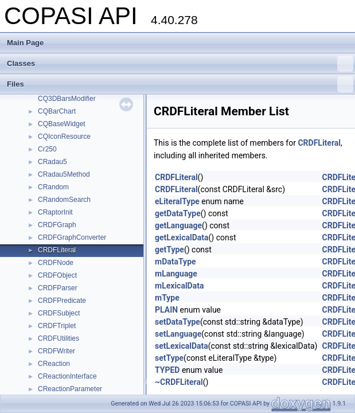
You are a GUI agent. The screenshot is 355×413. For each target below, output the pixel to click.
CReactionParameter (70, 389)
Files (180, 84)
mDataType (175, 261)
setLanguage (178, 333)
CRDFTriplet (57, 326)
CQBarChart (57, 111)
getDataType (178, 213)
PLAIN (166, 309)
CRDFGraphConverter (72, 237)
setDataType (177, 321)
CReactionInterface (67, 376)
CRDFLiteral (57, 250)
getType (169, 249)
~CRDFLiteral (179, 382)
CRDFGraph (57, 225)
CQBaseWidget (61, 124)
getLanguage (178, 225)
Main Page (25, 42)
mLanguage (176, 273)
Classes (180, 64)
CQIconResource (64, 137)
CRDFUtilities (58, 338)
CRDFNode (55, 263)
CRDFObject (57, 275)
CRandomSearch (64, 200)
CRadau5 (52, 162)
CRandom (53, 187)
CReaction (54, 364)
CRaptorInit (55, 212)
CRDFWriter (56, 351)
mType (167, 297)
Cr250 (47, 149)
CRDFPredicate (62, 301)
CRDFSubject (59, 313)
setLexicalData (181, 345)
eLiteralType (177, 201)
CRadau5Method (64, 174)
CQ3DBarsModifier (67, 99)
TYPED (167, 370)
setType (169, 358)
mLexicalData (179, 285)
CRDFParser (57, 288)
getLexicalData (182, 237)
